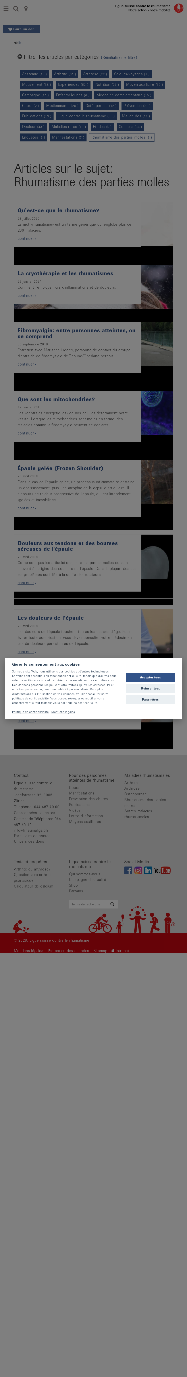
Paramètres (150, 699)
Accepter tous (150, 677)
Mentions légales (63, 712)
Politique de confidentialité (30, 712)
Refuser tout (150, 688)
